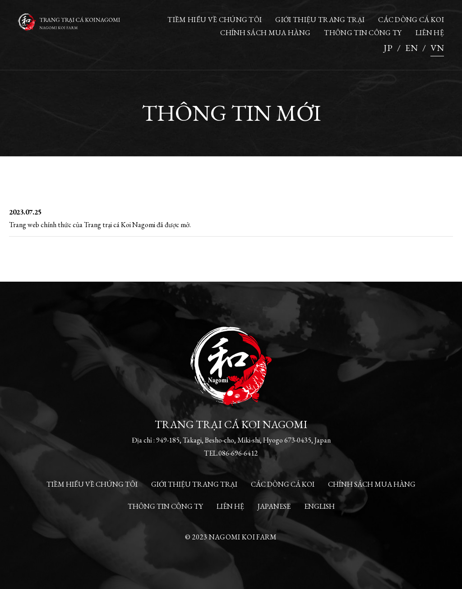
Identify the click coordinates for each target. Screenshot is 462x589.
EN (411, 48)
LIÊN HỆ (430, 32)
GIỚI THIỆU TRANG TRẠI (320, 19)
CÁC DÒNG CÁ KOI (411, 19)
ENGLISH (319, 506)
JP (388, 48)
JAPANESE (274, 506)
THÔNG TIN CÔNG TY (363, 32)
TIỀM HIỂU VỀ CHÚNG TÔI (214, 19)
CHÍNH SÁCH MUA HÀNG (265, 32)
